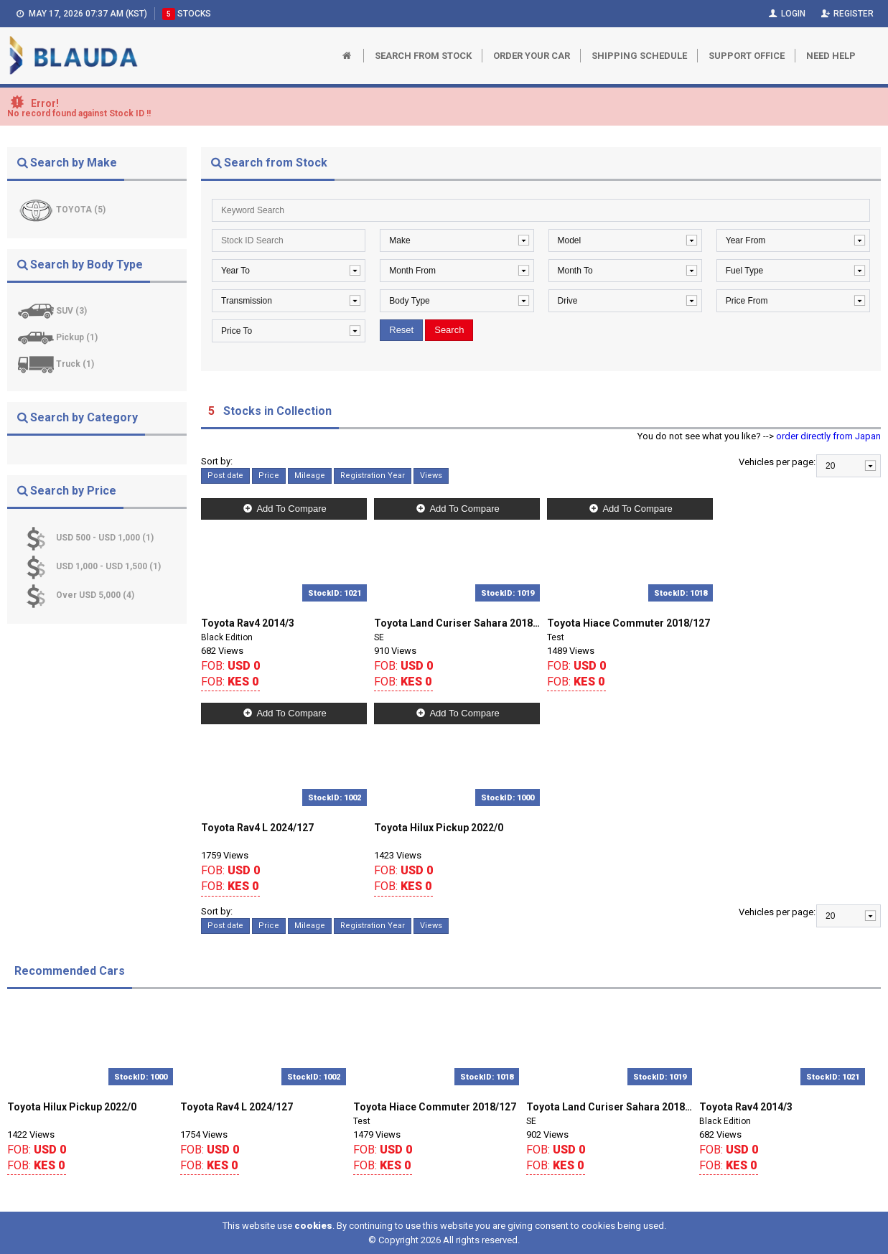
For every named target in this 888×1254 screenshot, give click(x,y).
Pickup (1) (77, 337)
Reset (401, 329)
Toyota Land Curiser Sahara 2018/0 (457, 623)
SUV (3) (71, 311)
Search (449, 329)
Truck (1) (75, 364)
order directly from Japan (828, 436)
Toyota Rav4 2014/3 (247, 623)
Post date (225, 475)
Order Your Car (531, 55)
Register (846, 14)
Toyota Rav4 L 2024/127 (257, 827)
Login (785, 14)
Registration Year (372, 475)
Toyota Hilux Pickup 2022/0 (438, 827)
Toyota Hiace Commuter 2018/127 (628, 623)
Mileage (309, 475)
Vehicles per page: (777, 462)
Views (431, 475)
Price (268, 475)
